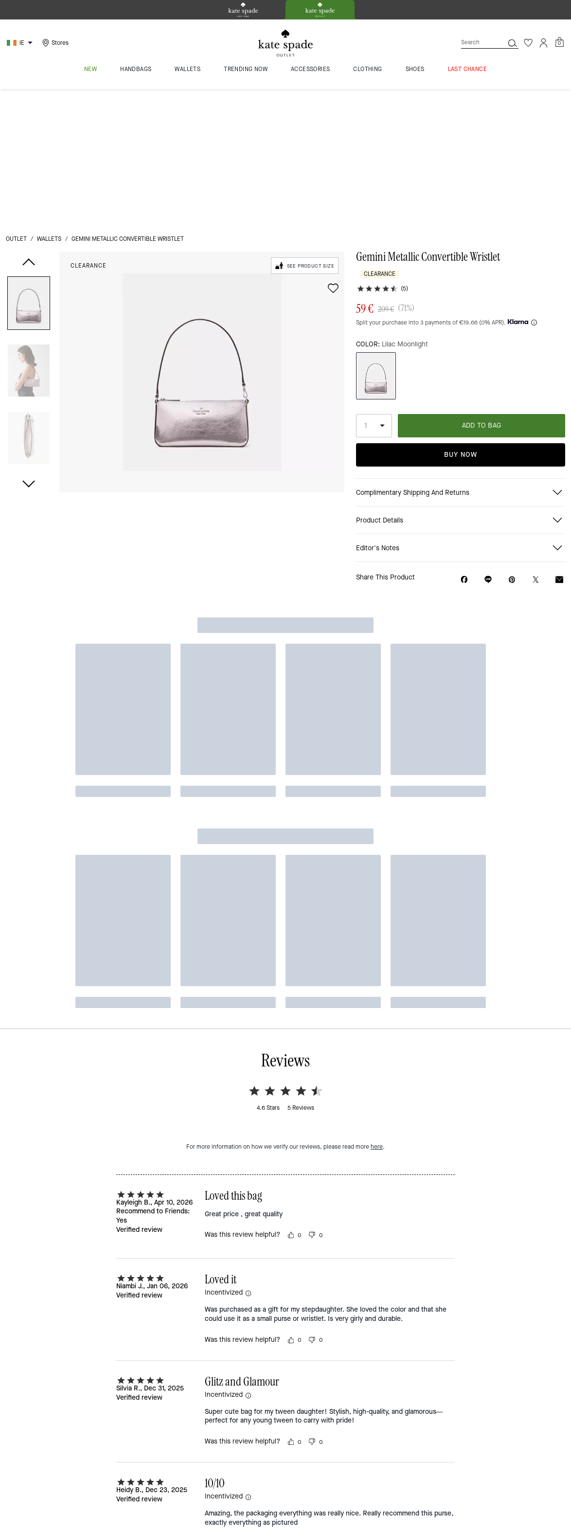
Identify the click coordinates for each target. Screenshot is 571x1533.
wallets (49, 103)
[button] (29, 169)
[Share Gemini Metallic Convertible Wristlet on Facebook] (464, 444)
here (377, 591)
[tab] (243, 9)
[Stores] (54, 43)
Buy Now (460, 318)
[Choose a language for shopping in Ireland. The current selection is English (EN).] (21, 43)
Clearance (89, 130)
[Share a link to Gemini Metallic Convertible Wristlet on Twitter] (536, 444)
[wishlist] (333, 152)
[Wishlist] (528, 43)
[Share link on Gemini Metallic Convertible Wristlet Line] (488, 444)
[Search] (474, 42)
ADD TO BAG (481, 289)
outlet (16, 103)
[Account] (544, 43)
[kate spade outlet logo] (285, 43)
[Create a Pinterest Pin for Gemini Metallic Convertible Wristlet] (512, 444)
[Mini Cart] (559, 42)
